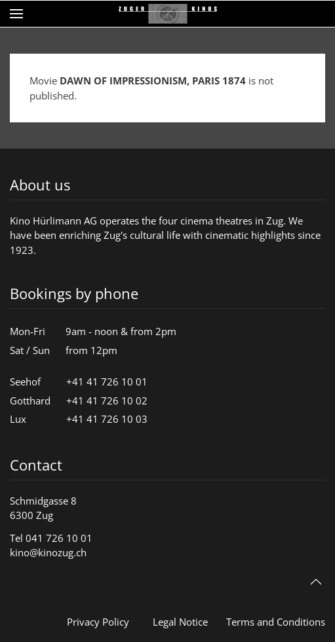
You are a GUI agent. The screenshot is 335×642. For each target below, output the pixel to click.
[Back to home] (168, 14)
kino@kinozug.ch (48, 552)
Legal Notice (180, 621)
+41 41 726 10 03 (107, 418)
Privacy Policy (98, 621)
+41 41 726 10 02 (107, 400)
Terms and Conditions (275, 621)
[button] (16, 14)
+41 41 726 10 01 (107, 381)
